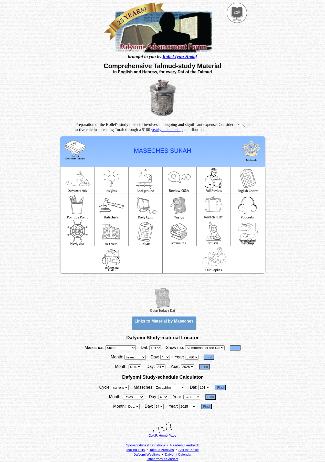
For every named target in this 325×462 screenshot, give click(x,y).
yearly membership (167, 129)
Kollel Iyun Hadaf (180, 56)
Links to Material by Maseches (163, 321)
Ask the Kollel (189, 450)
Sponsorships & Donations (145, 445)
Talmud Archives (162, 450)
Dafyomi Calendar (178, 454)
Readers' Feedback (184, 445)
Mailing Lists (136, 450)
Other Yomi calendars (162, 459)
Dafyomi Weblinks (146, 454)
